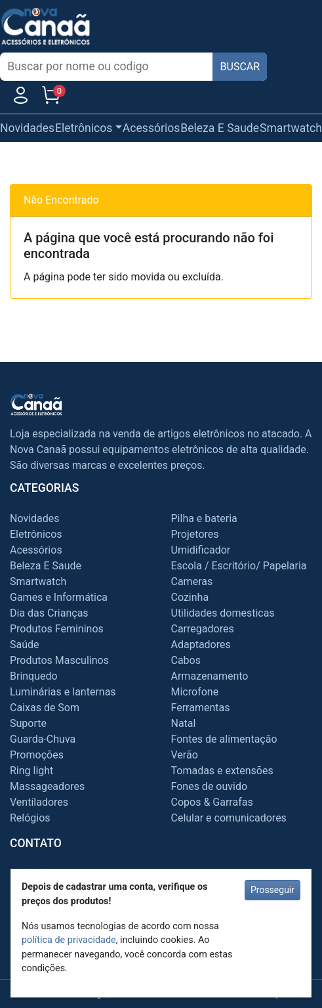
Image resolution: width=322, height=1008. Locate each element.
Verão (184, 755)
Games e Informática (59, 597)
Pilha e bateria (204, 518)
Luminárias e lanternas (63, 692)
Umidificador (201, 550)
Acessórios (151, 128)
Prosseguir (272, 890)
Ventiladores (39, 802)
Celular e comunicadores (229, 818)
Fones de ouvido (209, 786)
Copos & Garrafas (212, 802)
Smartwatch (291, 128)
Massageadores (47, 786)
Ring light (31, 770)
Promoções (37, 755)
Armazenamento (210, 676)
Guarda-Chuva (42, 739)
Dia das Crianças (49, 613)
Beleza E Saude (219, 128)
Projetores (195, 534)
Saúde (24, 644)
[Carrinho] (50, 98)
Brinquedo (34, 676)
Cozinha (190, 597)
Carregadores (202, 629)
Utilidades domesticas (223, 613)
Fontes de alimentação (224, 739)
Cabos (186, 660)
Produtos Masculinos (59, 660)
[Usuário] (20, 98)
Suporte (28, 723)
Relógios (30, 818)
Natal (183, 723)
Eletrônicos (36, 534)
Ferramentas (200, 707)
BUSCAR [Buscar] (240, 66)
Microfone (195, 692)
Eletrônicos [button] (84, 128)
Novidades (27, 128)
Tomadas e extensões (222, 770)
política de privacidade (69, 940)
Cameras (192, 581)
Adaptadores (201, 644)
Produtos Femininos (57, 629)
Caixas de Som (44, 707)
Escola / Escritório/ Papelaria (239, 565)
